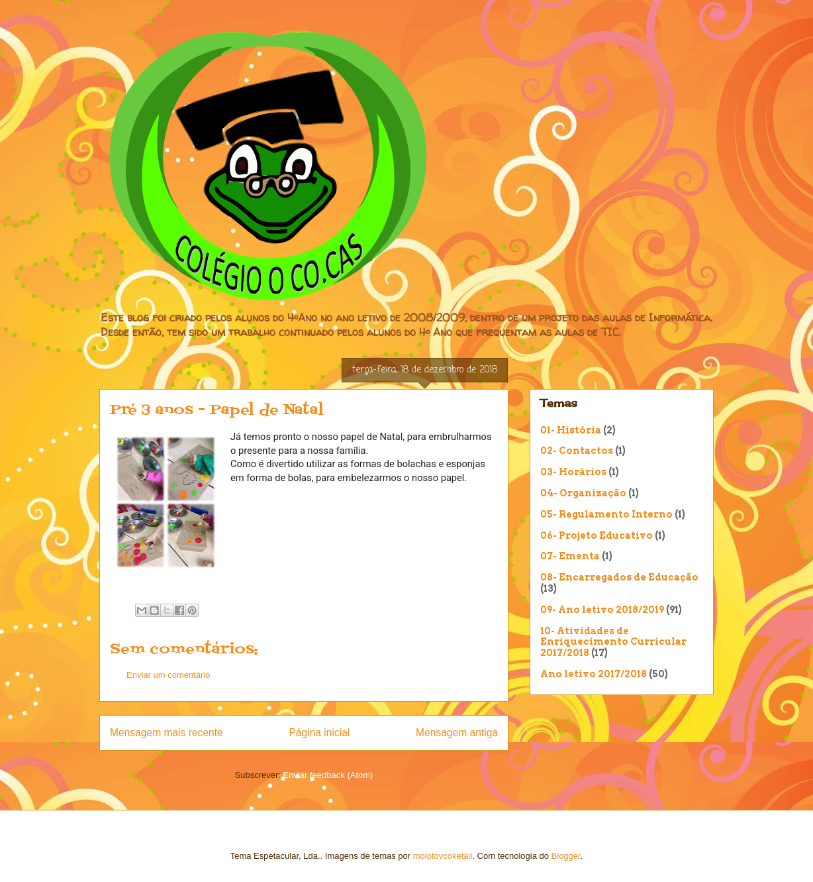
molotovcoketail (443, 856)
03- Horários (573, 472)
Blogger (566, 856)
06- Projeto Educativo (596, 535)
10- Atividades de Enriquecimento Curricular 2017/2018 (613, 642)
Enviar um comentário (168, 675)
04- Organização (583, 493)
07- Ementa (570, 556)
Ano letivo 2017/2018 (593, 674)
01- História (570, 430)
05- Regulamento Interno (606, 514)
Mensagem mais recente (166, 732)
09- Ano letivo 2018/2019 (602, 609)
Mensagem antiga (457, 732)
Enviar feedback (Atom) (328, 775)
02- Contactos (576, 450)
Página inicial (319, 732)
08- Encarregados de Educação (619, 577)
